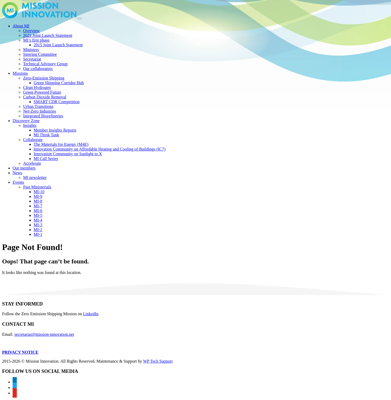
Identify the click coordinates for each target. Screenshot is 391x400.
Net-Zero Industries (39, 111)
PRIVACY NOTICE (20, 352)
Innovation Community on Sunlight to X (68, 154)
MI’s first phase (36, 40)
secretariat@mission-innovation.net (44, 334)
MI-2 (38, 229)
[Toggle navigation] (79, 18)
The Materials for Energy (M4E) (61, 144)
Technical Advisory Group (45, 64)
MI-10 (39, 191)
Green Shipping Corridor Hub (59, 83)
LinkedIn (90, 314)
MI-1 (38, 234)
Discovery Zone (26, 120)
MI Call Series (46, 158)
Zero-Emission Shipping (43, 78)
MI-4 (38, 220)
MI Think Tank (46, 135)
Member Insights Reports (55, 130)
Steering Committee (40, 54)
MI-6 (38, 210)
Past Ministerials (37, 187)
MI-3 (38, 225)
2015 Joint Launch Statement (58, 45)
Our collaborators (38, 68)
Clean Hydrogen (37, 87)
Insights (30, 125)
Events (18, 182)
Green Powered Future (42, 92)
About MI (21, 26)
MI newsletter (34, 177)
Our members (24, 168)
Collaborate (33, 139)
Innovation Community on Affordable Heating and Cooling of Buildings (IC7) (99, 149)
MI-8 (38, 201)
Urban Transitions (38, 106)
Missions (20, 73)
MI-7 (38, 206)
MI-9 (38, 196)
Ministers (31, 49)
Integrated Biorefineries (43, 116)
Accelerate (32, 163)
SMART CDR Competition (57, 101)
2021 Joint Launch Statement (47, 35)
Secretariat (32, 59)
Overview (31, 30)
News (17, 173)
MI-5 (38, 215)
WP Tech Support (158, 361)
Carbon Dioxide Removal (44, 97)
